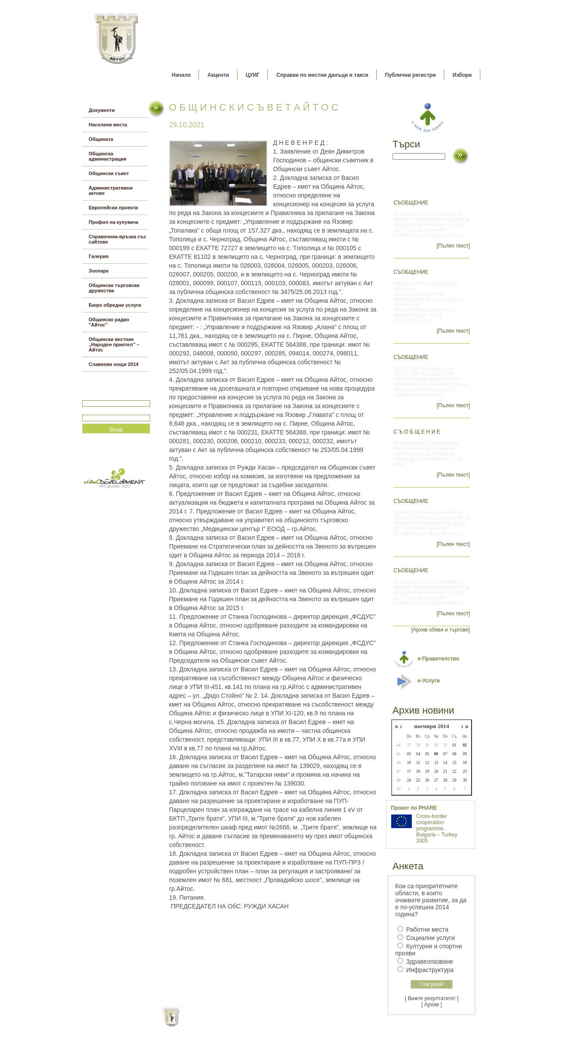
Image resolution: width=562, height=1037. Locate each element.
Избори (462, 75)
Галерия (98, 256)
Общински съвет (109, 173)
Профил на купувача (113, 222)
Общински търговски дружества (114, 288)
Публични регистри (410, 75)
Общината (101, 139)
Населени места (108, 124)
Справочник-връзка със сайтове (117, 239)
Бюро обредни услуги (115, 305)
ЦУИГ (253, 75)
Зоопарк (98, 270)
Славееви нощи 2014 (113, 364)
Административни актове (111, 190)
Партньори (289, 1023)
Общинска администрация (107, 156)
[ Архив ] (432, 1004)
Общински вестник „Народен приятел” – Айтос (114, 344)
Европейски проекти (113, 207)
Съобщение (411, 272)
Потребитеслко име (107, 396)
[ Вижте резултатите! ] (431, 998)
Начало (181, 75)
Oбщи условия (246, 1023)
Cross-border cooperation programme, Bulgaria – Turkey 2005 (436, 828)
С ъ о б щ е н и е (416, 432)
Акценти (218, 75)
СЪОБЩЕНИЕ (411, 203)
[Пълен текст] (453, 245)
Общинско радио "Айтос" (109, 322)
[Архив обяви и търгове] (440, 630)
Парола (91, 411)
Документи (102, 110)
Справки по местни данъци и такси (322, 75)
